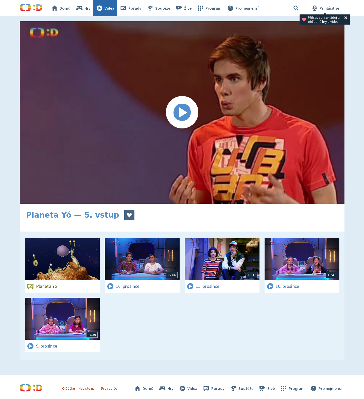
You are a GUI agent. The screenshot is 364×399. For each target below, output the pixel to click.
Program (209, 8)
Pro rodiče (109, 388)
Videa (105, 8)
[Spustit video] (182, 112)
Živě (183, 8)
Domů (61, 8)
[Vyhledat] (296, 8)
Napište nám (88, 388)
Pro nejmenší (242, 8)
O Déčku (68, 388)
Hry (83, 8)
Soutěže (158, 8)
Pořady (130, 8)
